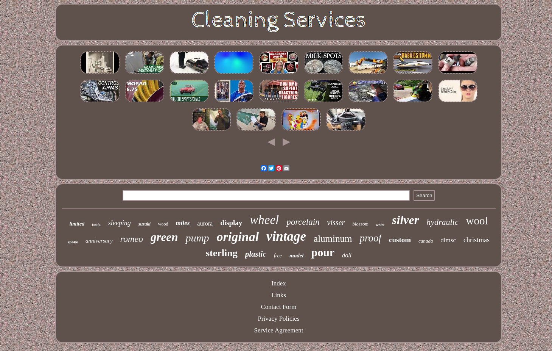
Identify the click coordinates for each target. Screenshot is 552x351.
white (380, 225)
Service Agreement (278, 330)
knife (96, 225)
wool (477, 221)
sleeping (119, 223)
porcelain (302, 222)
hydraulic (442, 222)
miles (183, 223)
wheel (264, 220)
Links (278, 295)
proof (370, 238)
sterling (222, 253)
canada (425, 241)
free (278, 256)
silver (405, 220)
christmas (476, 240)
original (238, 237)
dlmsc (448, 240)
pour (322, 252)
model (296, 255)
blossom (360, 224)
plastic (255, 254)
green (164, 237)
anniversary (99, 241)
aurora (205, 223)
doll (346, 255)
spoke (73, 242)
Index (278, 283)
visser (336, 222)
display (231, 223)
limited (76, 224)
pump (197, 238)
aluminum (333, 238)
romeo (131, 239)
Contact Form (279, 306)
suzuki (144, 224)
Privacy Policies (278, 318)
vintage (286, 236)
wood (163, 224)
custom (400, 240)
